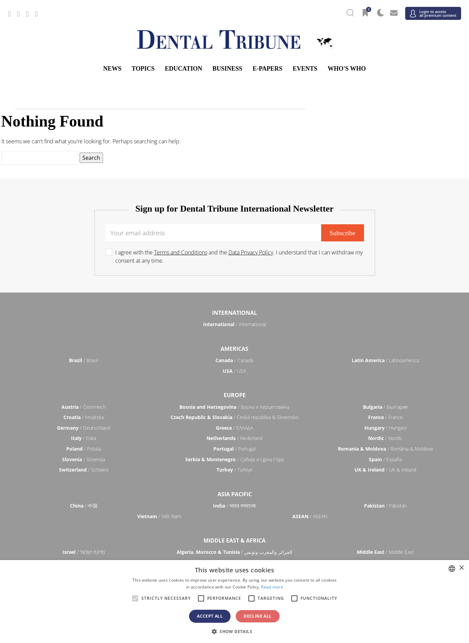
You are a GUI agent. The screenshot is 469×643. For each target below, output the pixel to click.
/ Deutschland (83, 428)
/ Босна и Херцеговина (234, 407)
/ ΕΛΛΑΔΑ (234, 428)
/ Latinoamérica (385, 360)
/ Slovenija (83, 459)
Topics (143, 68)
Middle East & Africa (234, 540)
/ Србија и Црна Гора (234, 459)
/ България (385, 407)
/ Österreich (83, 407)
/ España (385, 459)
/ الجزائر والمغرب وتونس (234, 552)
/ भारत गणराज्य (234, 505)
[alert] (234, 601)
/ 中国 (83, 505)
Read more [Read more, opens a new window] (272, 587)
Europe (235, 395)
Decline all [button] (257, 616)
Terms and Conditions (180, 252)
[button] (234, 631)
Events (305, 68)
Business (227, 68)
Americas (234, 349)
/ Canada (234, 360)
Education (183, 68)
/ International (234, 324)
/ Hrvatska (83, 417)
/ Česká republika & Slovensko (234, 417)
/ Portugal (234, 448)
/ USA (234, 371)
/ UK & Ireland (385, 469)
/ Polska (83, 448)
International (234, 313)
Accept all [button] (210, 616)
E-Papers (267, 68)
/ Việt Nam (159, 516)
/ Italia (83, 438)
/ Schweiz (83, 469)
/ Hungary (385, 428)
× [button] (461, 568)
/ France (385, 417)
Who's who (347, 68)
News (112, 68)
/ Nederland (234, 438)
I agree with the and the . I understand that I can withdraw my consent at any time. (239, 256)
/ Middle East (385, 552)
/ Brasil (83, 360)
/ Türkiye (234, 469)
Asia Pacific (235, 494)
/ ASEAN (309, 516)
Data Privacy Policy (250, 252)
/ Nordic (385, 438)
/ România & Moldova (385, 448)
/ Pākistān (385, 505)
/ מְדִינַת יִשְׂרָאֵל (83, 552)
